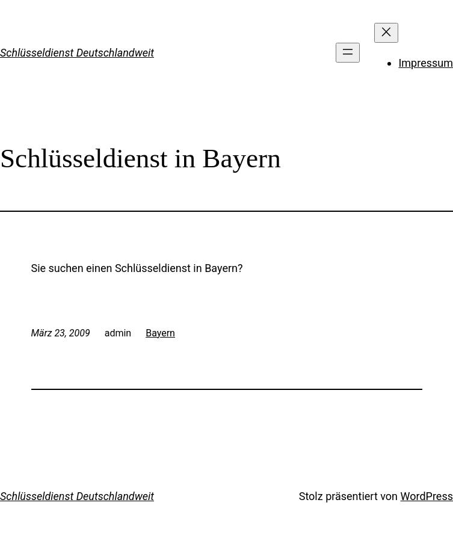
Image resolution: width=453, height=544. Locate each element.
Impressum (425, 63)
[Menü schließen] (386, 33)
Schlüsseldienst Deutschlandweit (77, 52)
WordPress (427, 496)
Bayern (160, 333)
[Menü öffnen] (348, 53)
